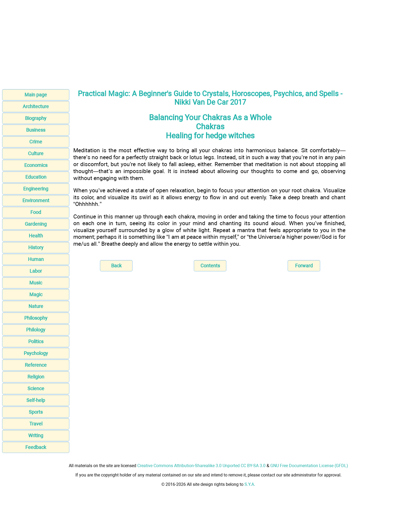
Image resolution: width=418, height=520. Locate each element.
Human (36, 259)
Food (35, 212)
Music (35, 283)
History (35, 247)
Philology (35, 330)
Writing (35, 435)
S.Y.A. (249, 484)
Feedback (35, 447)
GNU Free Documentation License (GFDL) (309, 465)
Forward (304, 265)
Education (35, 177)
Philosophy (35, 318)
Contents (210, 265)
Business (35, 130)
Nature (36, 306)
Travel (35, 424)
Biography (35, 118)
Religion (35, 377)
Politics (35, 341)
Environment (35, 200)
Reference (36, 365)
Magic (35, 294)
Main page (36, 94)
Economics (35, 165)
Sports (36, 412)
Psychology (36, 353)
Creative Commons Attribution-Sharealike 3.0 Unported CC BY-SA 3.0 (201, 465)
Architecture (36, 106)
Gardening (36, 224)
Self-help (35, 400)
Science (35, 388)
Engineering (35, 188)
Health (36, 236)
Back (116, 265)
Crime (35, 141)
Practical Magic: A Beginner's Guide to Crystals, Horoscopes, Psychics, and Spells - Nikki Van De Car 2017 (210, 98)
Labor (36, 271)
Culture (35, 153)
